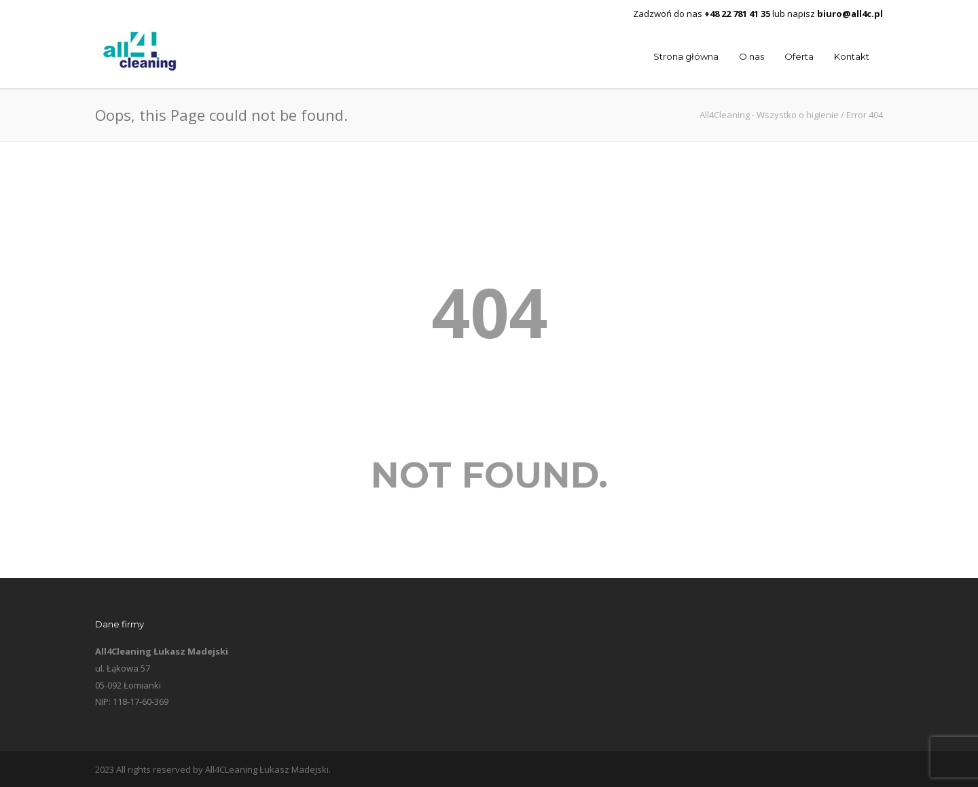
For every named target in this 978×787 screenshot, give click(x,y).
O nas (751, 56)
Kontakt (851, 56)
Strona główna (686, 56)
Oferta (799, 56)
